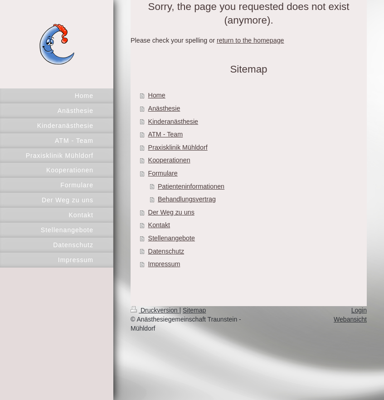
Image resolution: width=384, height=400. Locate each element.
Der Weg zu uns (171, 212)
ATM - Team (165, 134)
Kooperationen (169, 160)
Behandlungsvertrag (187, 199)
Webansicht (350, 319)
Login (359, 310)
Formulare (163, 173)
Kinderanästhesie (173, 121)
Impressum (164, 264)
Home (156, 95)
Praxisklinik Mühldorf (178, 147)
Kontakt (159, 225)
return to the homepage (250, 40)
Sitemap (194, 310)
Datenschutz (166, 251)
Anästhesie (164, 108)
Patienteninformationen (191, 186)
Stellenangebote (171, 238)
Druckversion (155, 310)
